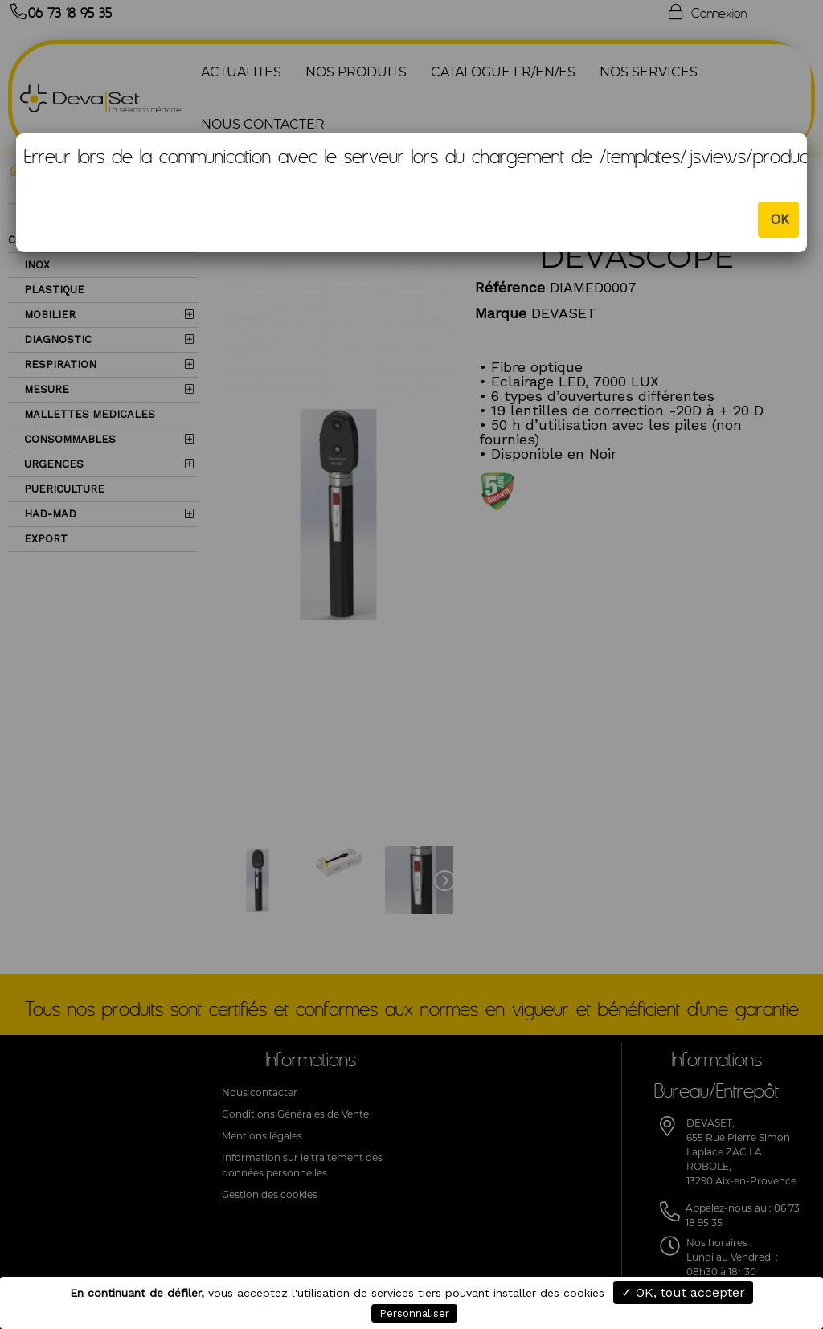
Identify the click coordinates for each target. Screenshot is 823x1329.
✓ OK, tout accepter (683, 1292)
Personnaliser (414, 1313)
